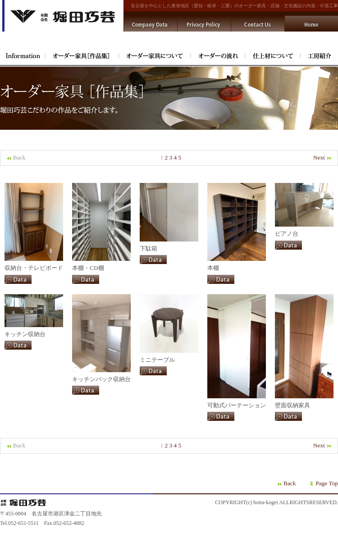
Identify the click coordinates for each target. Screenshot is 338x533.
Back (289, 483)
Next (322, 157)
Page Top (326, 483)
